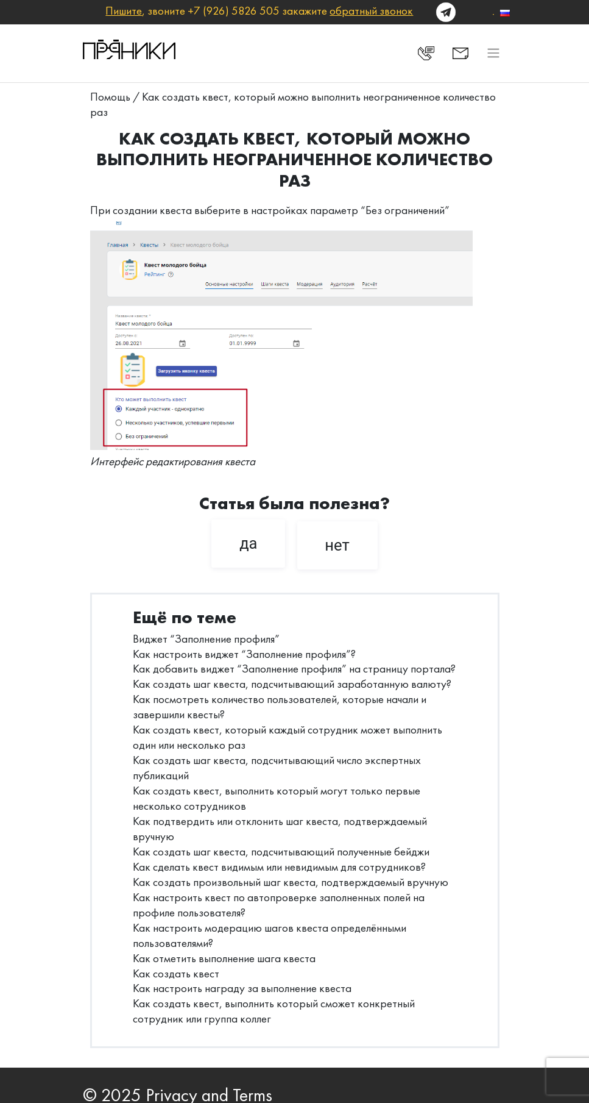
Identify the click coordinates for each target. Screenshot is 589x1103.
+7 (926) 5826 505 (234, 11)
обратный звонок (371, 11)
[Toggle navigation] (493, 53)
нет (337, 545)
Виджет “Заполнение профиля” (206, 639)
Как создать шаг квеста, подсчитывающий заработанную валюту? (292, 684)
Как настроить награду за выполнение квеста (242, 988)
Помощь (110, 97)
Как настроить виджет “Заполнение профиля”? (244, 654)
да (248, 543)
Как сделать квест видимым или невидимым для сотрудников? (279, 867)
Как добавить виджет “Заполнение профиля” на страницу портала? (294, 669)
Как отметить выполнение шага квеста (224, 958)
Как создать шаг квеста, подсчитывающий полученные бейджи (281, 851)
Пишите (123, 11)
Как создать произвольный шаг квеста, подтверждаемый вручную (290, 882)
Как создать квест (176, 973)
